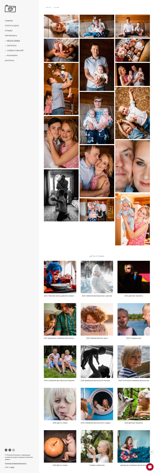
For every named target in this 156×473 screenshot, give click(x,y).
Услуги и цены (12, 26)
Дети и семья (13, 41)
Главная (9, 21)
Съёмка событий (15, 50)
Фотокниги (12, 56)
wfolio (12, 467)
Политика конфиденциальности (15, 463)
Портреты (12, 46)
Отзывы (8, 31)
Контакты (9, 61)
